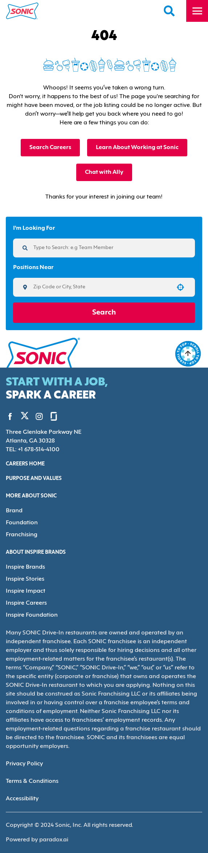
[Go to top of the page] (188, 354)
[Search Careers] (169, 10)
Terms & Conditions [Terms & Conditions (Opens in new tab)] (31, 769)
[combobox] (101, 287)
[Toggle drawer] (197, 11)
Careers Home (26, 463)
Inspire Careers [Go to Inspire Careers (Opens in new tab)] (25, 600)
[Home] (22, 11)
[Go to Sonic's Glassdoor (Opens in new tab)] (48, 416)
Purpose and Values (35, 478)
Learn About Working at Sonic (137, 147)
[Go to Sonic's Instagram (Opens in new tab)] (33, 416)
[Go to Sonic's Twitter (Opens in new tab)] (22, 416)
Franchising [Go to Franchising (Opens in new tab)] (21, 533)
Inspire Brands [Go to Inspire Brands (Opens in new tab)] (24, 565)
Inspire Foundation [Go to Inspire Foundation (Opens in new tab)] (30, 612)
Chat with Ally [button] (104, 172)
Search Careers (50, 147)
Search (104, 313)
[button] (180, 287)
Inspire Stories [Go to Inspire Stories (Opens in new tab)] (24, 577)
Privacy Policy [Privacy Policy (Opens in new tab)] (24, 751)
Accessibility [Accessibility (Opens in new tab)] (21, 786)
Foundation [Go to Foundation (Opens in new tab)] (20, 521)
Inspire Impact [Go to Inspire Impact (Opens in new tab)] (24, 588)
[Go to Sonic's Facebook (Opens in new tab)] (10, 416)
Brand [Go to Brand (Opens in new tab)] (13, 510)
